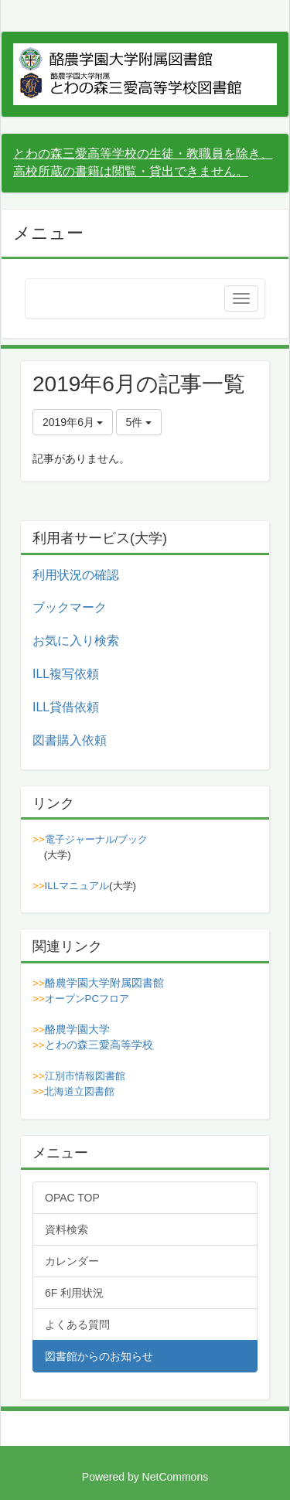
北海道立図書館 (79, 1091)
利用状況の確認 (75, 574)
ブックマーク (69, 607)
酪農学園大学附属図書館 (104, 983)
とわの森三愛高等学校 (99, 1044)
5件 (139, 422)
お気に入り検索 (75, 640)
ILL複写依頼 (65, 673)
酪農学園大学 (77, 1029)
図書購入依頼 (69, 740)
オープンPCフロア (87, 998)
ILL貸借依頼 (65, 707)
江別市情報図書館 (85, 1076)
